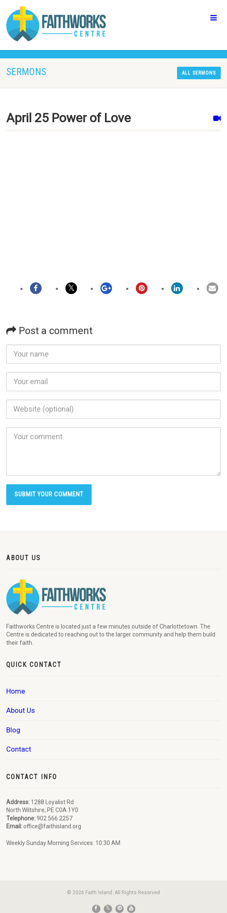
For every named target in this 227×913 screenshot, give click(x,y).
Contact (18, 749)
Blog (13, 730)
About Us (20, 710)
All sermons (199, 73)
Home (15, 691)
